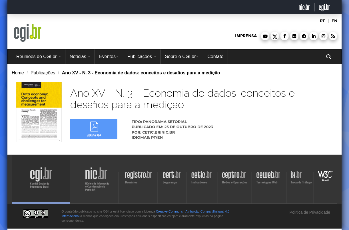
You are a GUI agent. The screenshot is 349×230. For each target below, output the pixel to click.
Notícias (80, 56)
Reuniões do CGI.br (38, 56)
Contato (215, 56)
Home (18, 72)
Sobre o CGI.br (182, 56)
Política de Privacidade (309, 212)
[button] (265, 36)
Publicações (141, 56)
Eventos (109, 56)
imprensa (246, 35)
